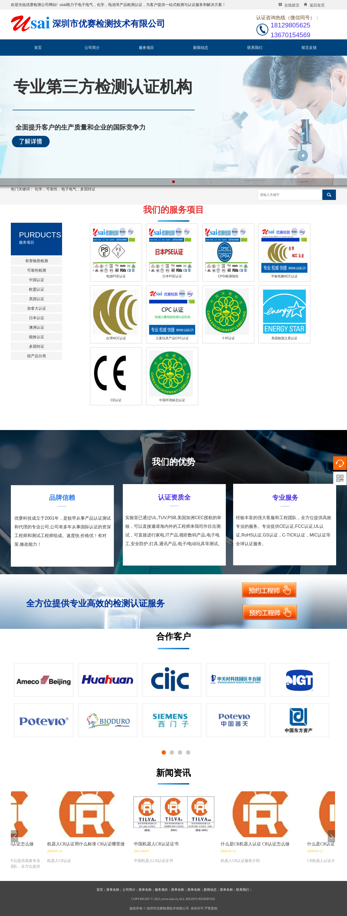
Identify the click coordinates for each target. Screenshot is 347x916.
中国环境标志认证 (172, 400)
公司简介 (92, 47)
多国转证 (36, 346)
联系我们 (254, 47)
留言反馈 (309, 47)
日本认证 (36, 318)
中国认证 (36, 280)
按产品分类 (36, 356)
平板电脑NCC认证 (284, 276)
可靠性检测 (36, 270)
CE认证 (116, 400)
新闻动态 (200, 47)
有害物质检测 (36, 261)
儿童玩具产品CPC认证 (172, 338)
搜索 (329, 195)
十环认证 (228, 338)
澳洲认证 (36, 327)
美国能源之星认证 (284, 338)
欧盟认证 (36, 289)
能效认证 (36, 337)
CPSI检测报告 (228, 276)
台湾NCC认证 (116, 338)
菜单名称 (112, 890)
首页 (38, 47)
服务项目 (146, 47)
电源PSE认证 (116, 276)
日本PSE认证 (172, 276)
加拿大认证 (36, 308)
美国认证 (36, 299)
